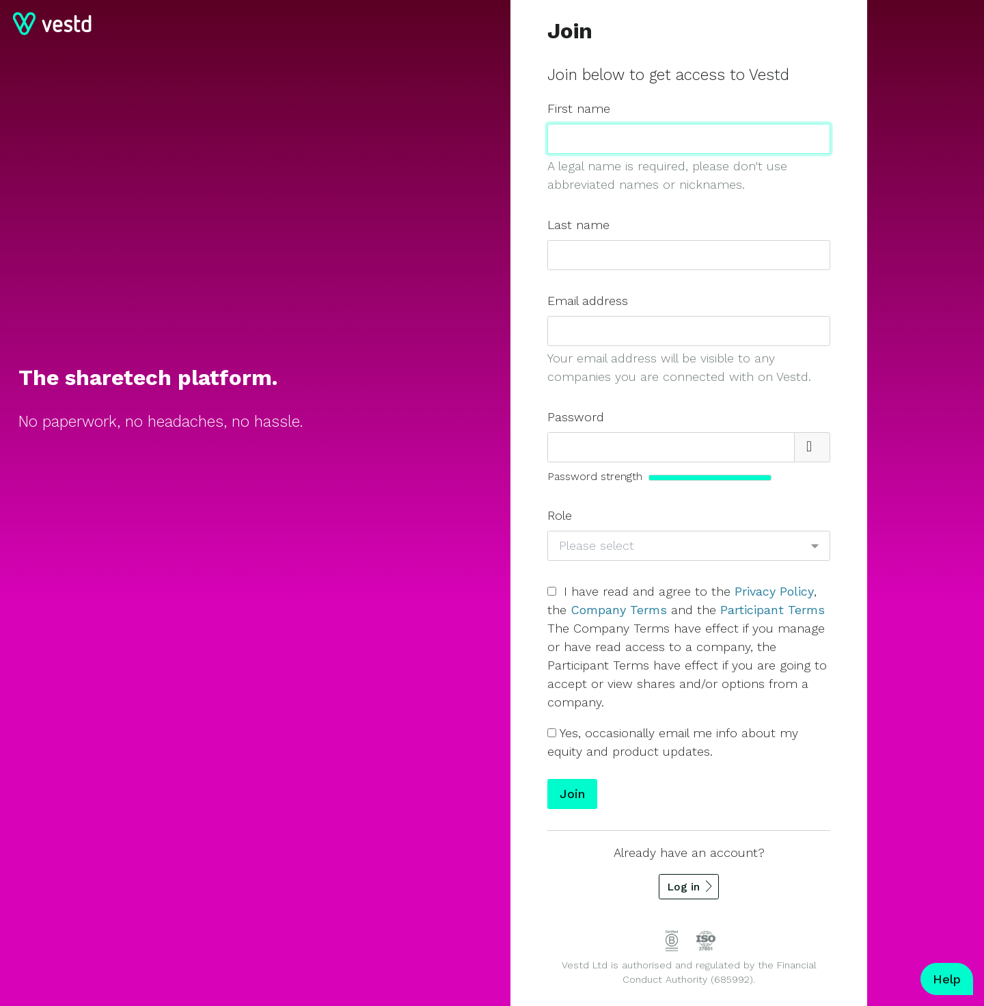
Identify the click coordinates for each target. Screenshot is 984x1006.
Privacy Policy (774, 591)
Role (559, 515)
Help (947, 979)
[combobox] (682, 546)
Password (575, 417)
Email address (587, 300)
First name (578, 108)
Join (572, 793)
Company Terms (619, 610)
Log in (683, 886)
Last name (578, 224)
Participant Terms (772, 610)
